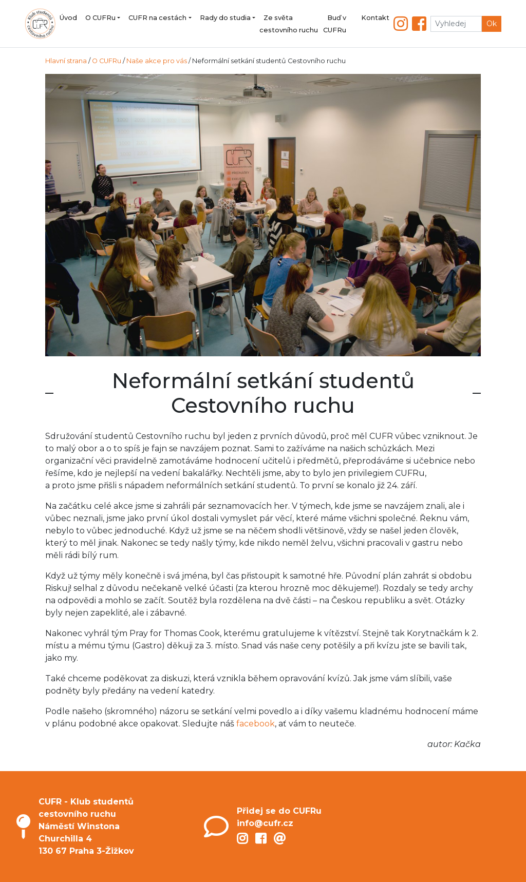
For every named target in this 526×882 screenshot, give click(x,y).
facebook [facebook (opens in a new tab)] (255, 723)
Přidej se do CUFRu (279, 811)
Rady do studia (225, 18)
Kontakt (375, 18)
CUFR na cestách (157, 18)
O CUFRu (100, 18)
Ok (491, 23)
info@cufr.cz (265, 823)
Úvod (68, 18)
